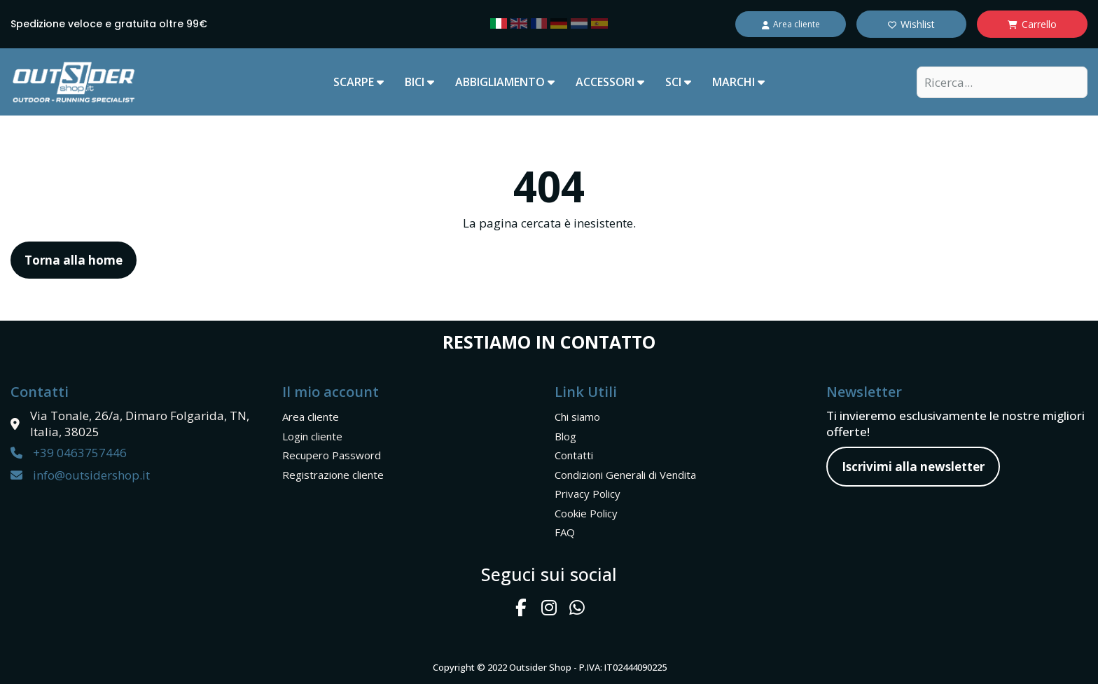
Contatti (574, 455)
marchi (738, 82)
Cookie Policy (586, 513)
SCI (678, 82)
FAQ (565, 532)
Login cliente (312, 436)
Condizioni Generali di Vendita (625, 475)
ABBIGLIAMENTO (505, 82)
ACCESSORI (610, 82)
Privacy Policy (587, 494)
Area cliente (310, 417)
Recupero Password (331, 455)
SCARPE (358, 82)
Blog (565, 436)
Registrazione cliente (333, 475)
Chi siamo (577, 417)
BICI (419, 82)
